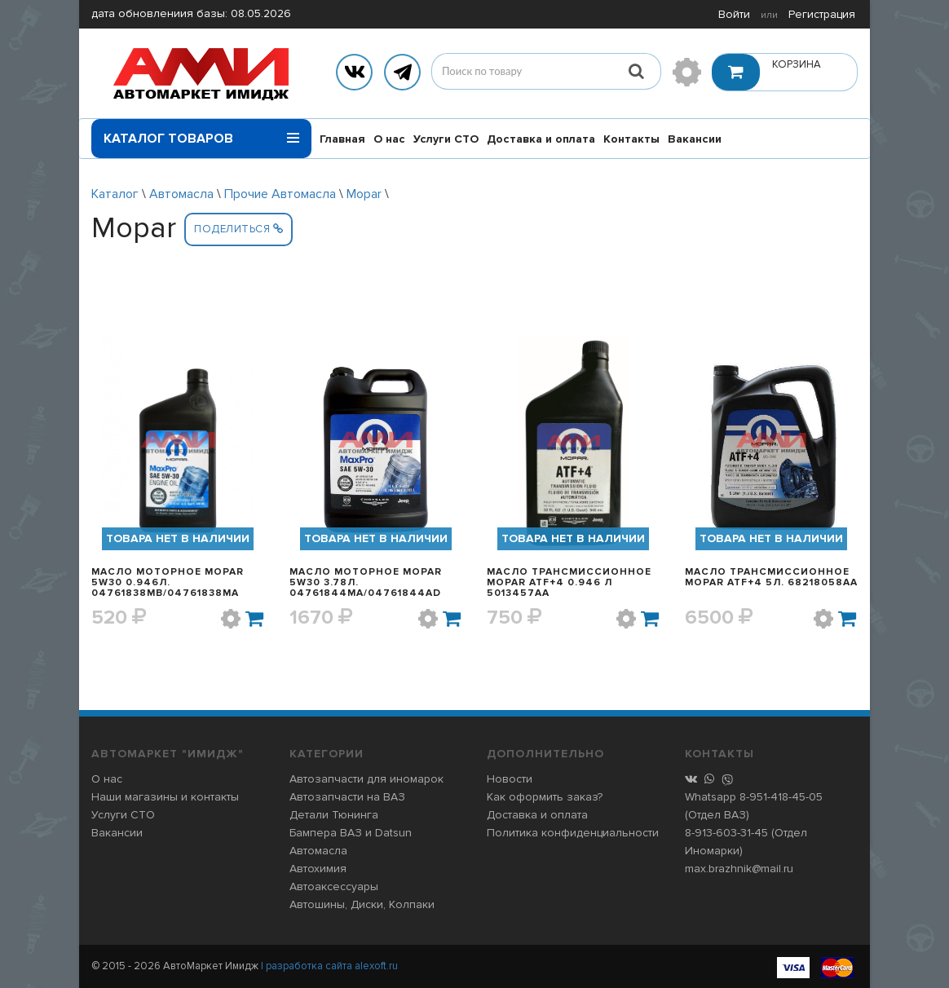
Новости (509, 779)
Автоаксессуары (333, 886)
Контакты (631, 139)
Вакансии (695, 139)
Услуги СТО (446, 139)
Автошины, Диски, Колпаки (362, 904)
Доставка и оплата (541, 139)
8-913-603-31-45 (726, 833)
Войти (734, 14)
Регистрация (821, 14)
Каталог (115, 194)
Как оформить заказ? (545, 797)
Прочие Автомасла (280, 194)
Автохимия (317, 869)
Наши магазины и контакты (165, 797)
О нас (389, 139)
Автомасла (181, 194)
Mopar (364, 194)
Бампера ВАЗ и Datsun (350, 833)
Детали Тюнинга (333, 815)
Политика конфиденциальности (573, 833)
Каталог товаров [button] (201, 133)
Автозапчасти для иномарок (366, 779)
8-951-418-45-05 (781, 797)
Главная (342, 139)
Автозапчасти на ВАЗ (347, 797)
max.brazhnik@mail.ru (739, 869)
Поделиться (238, 229)
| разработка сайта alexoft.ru (329, 966)
